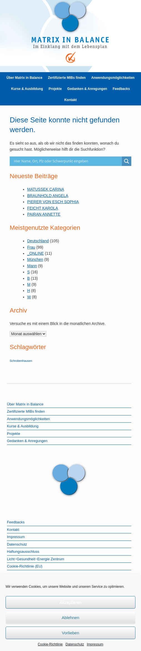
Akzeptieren (70, 602)
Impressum (95, 644)
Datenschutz (75, 644)
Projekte (55, 89)
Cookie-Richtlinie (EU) (24, 566)
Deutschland (38, 241)
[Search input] (67, 161)
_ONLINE (35, 253)
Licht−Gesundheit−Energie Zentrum (35, 559)
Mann (32, 266)
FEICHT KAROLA (42, 208)
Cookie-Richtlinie (50, 644)
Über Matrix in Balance (24, 78)
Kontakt (70, 100)
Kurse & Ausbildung (27, 89)
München (35, 259)
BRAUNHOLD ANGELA (47, 195)
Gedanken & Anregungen (87, 89)
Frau (31, 247)
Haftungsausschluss (23, 551)
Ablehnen (70, 617)
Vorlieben (70, 632)
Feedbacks (121, 89)
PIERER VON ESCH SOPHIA (53, 202)
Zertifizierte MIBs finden (67, 78)
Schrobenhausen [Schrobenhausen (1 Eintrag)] (21, 360)
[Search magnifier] (126, 161)
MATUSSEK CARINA (45, 189)
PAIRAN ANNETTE (44, 214)
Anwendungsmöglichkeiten (113, 78)
